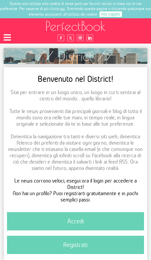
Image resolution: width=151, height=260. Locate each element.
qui (62, 8)
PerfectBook (75, 26)
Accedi (75, 221)
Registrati (75, 245)
